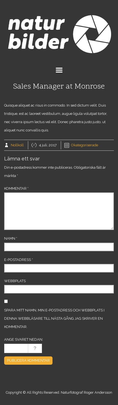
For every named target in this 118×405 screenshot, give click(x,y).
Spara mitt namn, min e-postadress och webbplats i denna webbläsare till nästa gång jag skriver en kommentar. (54, 318)
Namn (10, 238)
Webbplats (15, 281)
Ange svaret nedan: (23, 339)
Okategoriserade (84, 145)
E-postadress (18, 260)
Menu (59, 70)
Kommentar (16, 188)
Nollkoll (17, 145)
